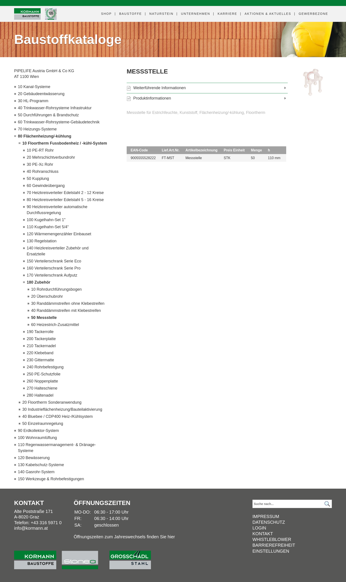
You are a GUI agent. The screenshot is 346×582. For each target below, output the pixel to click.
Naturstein (161, 13)
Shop (106, 13)
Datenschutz (268, 522)
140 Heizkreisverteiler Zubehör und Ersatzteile (57, 251)
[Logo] (27, 14)
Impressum (265, 516)
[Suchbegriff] (292, 504)
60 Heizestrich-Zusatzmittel (55, 324)
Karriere (227, 13)
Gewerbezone (313, 13)
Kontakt (262, 533)
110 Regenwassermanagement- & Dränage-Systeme (57, 448)
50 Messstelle (44, 317)
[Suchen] (327, 504)
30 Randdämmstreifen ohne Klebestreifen (67, 303)
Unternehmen (195, 13)
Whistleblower (271, 539)
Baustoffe (130, 13)
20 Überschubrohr (47, 296)
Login (259, 527)
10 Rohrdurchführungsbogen (56, 289)
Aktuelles (268, 13)
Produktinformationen (152, 98)
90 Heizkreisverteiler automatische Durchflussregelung (57, 210)
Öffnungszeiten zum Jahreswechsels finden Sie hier (124, 536)
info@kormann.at (31, 528)
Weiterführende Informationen (159, 88)
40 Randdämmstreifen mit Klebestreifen (66, 310)
